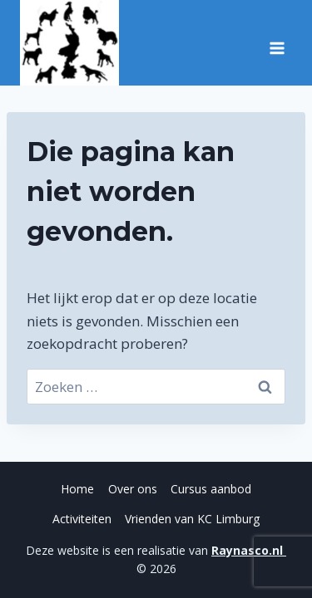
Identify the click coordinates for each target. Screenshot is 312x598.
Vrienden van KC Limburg (192, 519)
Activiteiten (81, 519)
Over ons (132, 489)
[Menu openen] (276, 42)
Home (77, 489)
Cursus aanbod (211, 489)
